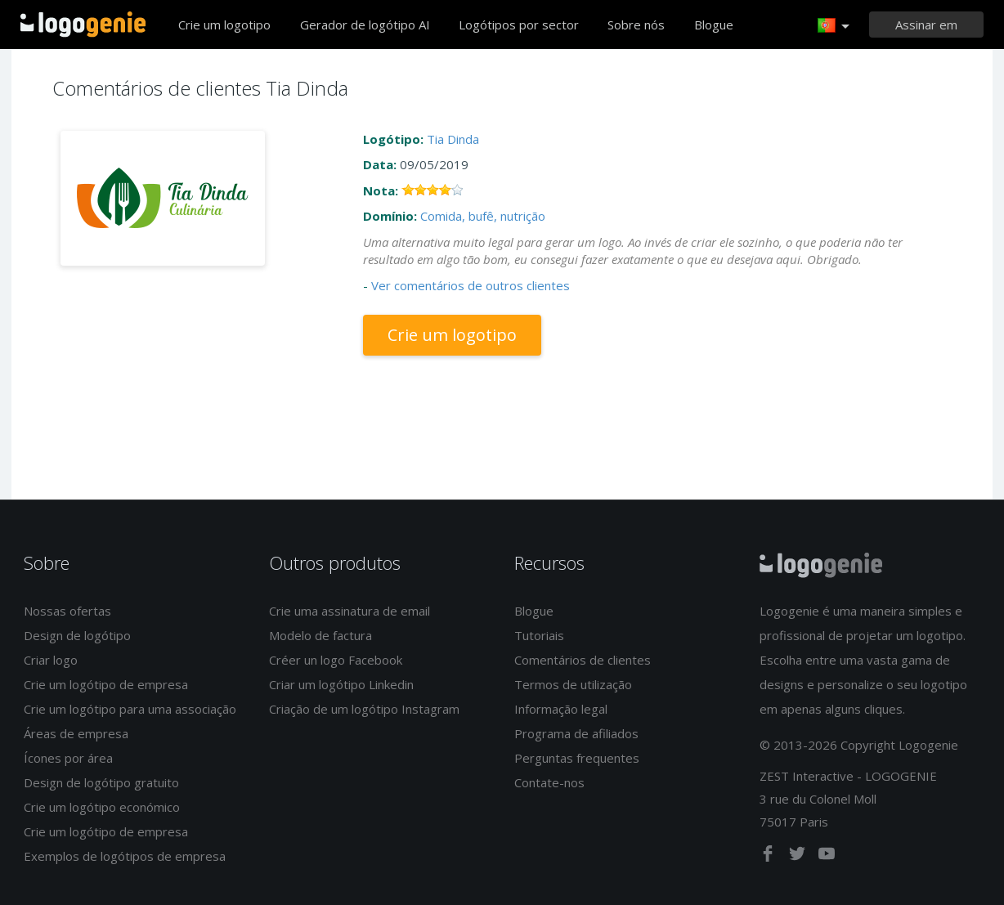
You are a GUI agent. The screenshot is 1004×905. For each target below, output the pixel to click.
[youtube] (826, 857)
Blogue (713, 24)
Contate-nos (549, 782)
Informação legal (560, 709)
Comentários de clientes (582, 660)
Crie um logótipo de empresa (106, 684)
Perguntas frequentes (576, 758)
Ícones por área (68, 758)
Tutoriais (539, 635)
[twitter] (799, 857)
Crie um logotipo (224, 24)
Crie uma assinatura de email (349, 611)
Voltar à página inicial (83, 24)
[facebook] (769, 857)
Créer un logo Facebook (335, 660)
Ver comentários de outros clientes (470, 285)
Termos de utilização (573, 684)
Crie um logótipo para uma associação (130, 709)
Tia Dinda (453, 139)
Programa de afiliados (576, 733)
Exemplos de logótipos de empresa (125, 856)
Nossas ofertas (67, 611)
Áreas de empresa (76, 733)
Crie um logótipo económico (102, 807)
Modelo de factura (320, 635)
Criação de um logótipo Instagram (364, 709)
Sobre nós (636, 24)
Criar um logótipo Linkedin (341, 684)
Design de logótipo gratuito (101, 782)
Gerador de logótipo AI (365, 24)
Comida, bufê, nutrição (482, 216)
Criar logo (51, 660)
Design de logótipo (77, 635)
